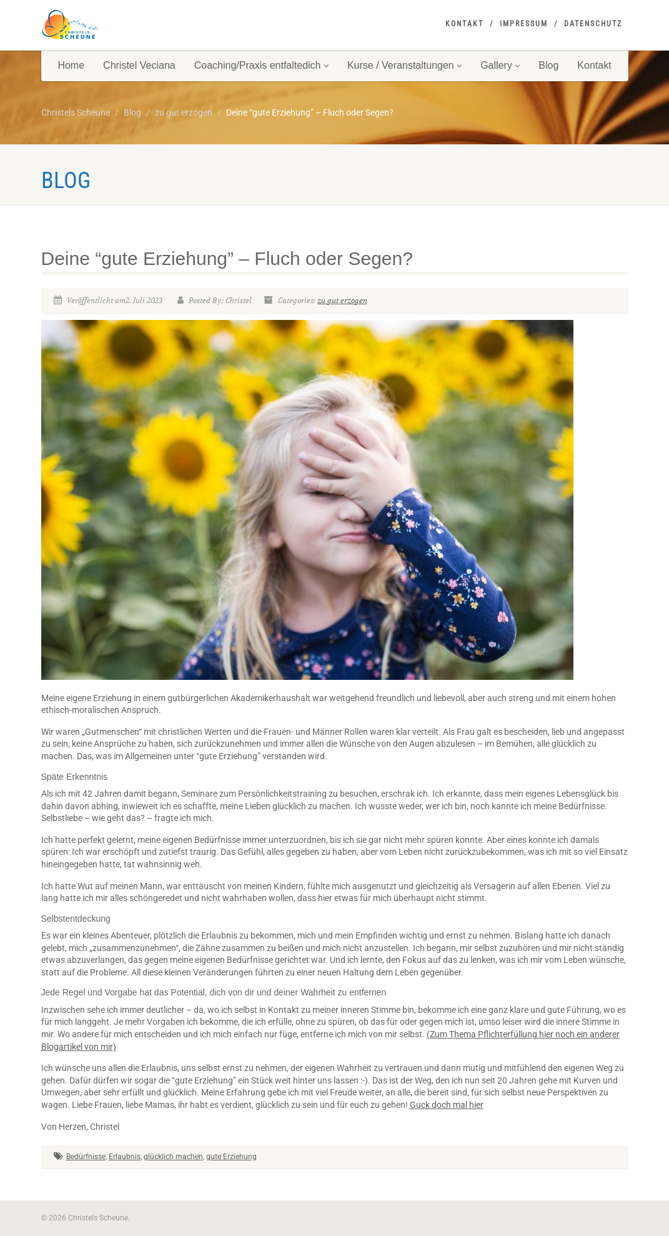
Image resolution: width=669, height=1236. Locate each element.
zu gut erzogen (342, 300)
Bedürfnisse (86, 1156)
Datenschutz (593, 23)
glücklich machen (173, 1156)
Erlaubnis (125, 1156)
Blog (548, 65)
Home (70, 65)
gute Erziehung (231, 1156)
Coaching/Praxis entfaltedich (261, 65)
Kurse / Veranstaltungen (404, 65)
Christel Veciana (139, 65)
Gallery (500, 65)
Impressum (524, 23)
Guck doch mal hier (446, 1105)
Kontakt (464, 23)
